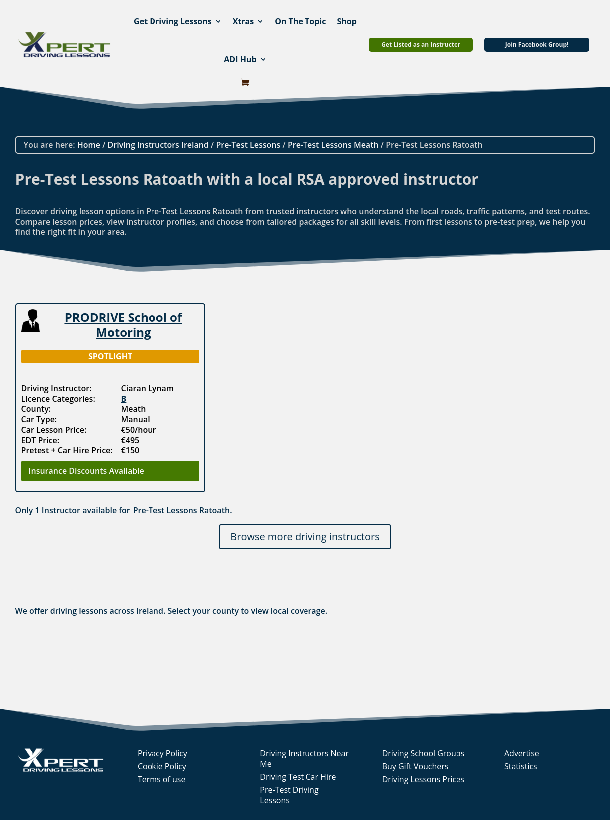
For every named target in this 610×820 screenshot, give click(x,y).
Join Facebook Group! (537, 44)
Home (88, 144)
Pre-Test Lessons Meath (333, 144)
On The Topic (300, 21)
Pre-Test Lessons (248, 144)
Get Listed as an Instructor (420, 44)
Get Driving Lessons (173, 21)
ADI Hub (240, 59)
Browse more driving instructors (304, 536)
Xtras (243, 21)
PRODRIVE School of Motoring (123, 324)
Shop (346, 21)
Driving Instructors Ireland (158, 144)
